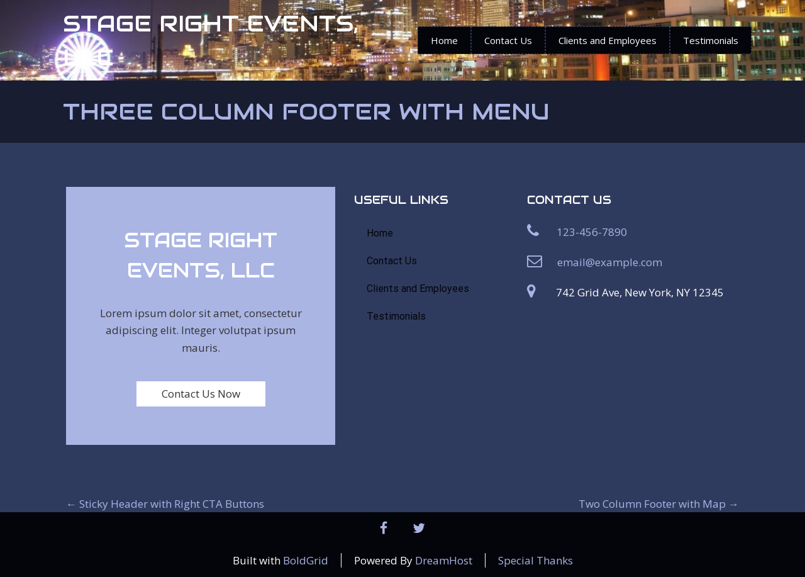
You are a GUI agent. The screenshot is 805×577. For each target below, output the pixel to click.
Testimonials (710, 40)
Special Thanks (535, 560)
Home (444, 40)
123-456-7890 (592, 232)
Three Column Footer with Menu (306, 111)
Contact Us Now (201, 393)
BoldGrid (305, 560)
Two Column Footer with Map (659, 503)
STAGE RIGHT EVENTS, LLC (210, 40)
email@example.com (609, 262)
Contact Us (508, 40)
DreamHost (443, 560)
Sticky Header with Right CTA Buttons (165, 503)
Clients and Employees (607, 40)
